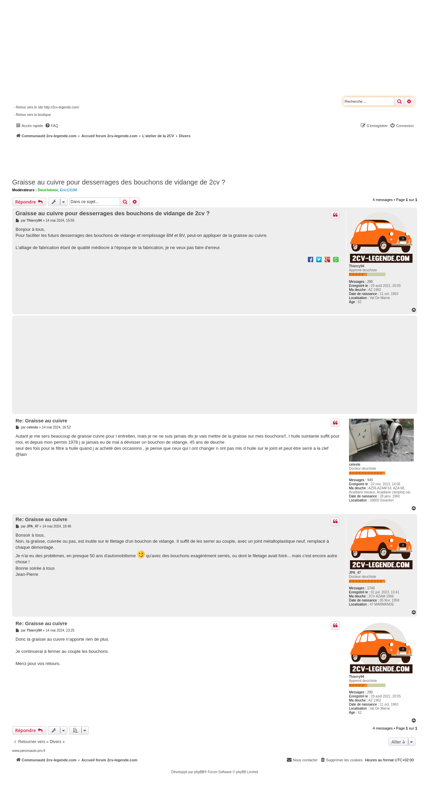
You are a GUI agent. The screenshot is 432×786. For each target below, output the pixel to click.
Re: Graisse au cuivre (41, 420)
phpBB (199, 772)
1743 (371, 588)
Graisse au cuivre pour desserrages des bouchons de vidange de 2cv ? (118, 182)
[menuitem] (51, 126)
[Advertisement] (181, 157)
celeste (354, 464)
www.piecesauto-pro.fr (29, 751)
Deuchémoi (48, 190)
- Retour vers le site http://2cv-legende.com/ (46, 107)
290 (370, 282)
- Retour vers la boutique (32, 115)
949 (370, 480)
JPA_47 (355, 572)
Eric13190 (68, 190)
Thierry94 (356, 266)
